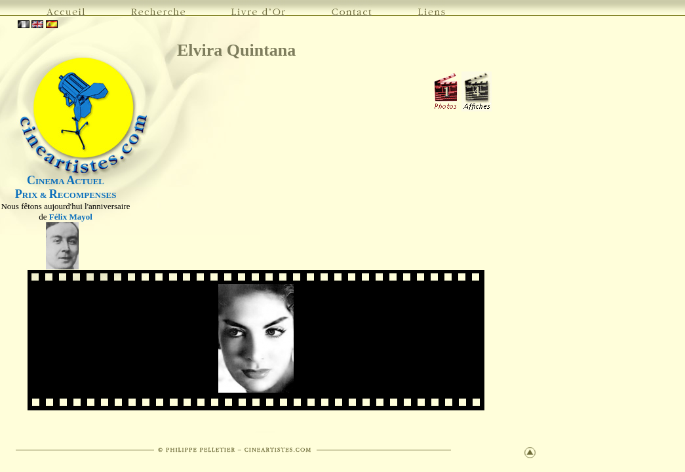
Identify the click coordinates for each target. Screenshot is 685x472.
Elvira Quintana (236, 50)
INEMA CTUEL (65, 181)
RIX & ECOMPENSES (66, 195)
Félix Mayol (70, 217)
